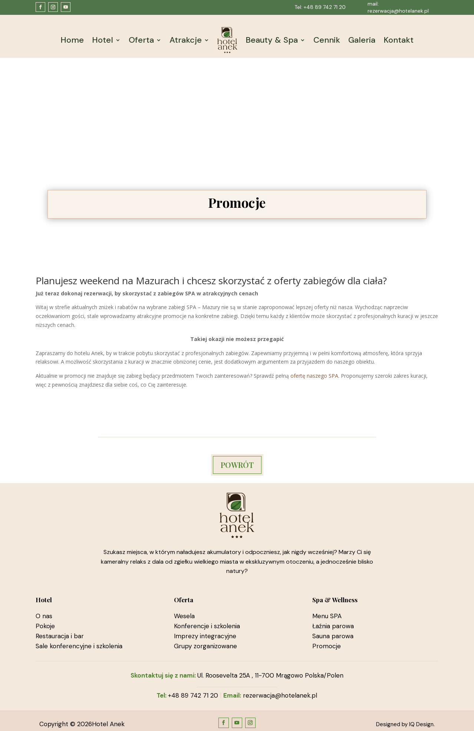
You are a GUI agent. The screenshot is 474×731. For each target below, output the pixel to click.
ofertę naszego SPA (314, 375)
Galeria (361, 40)
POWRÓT (237, 465)
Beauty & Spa (272, 40)
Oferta (141, 40)
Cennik (326, 40)
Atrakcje (185, 40)
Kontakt (399, 40)
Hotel (102, 40)
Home (72, 40)
